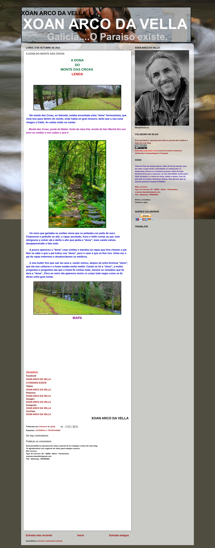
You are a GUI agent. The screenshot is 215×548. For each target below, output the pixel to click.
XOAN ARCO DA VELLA (53, 13)
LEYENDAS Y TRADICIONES (48, 430)
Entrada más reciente (39, 535)
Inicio (80, 535)
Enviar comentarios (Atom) (50, 541)
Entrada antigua (119, 535)
